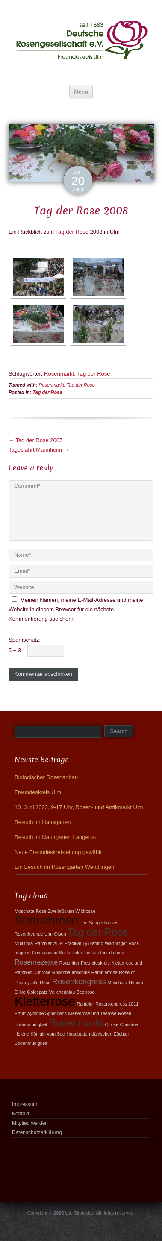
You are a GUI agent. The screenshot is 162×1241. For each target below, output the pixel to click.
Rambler (85, 1003)
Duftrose (41, 972)
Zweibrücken (61, 911)
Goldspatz (37, 992)
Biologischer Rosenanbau (46, 777)
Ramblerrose (104, 972)
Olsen (60, 933)
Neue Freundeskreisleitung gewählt (58, 852)
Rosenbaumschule (71, 972)
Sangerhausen (103, 922)
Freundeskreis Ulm (38, 792)
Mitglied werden (30, 1123)
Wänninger (116, 943)
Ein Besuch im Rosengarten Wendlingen (64, 867)
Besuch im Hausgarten (43, 822)
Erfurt (20, 1013)
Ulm (84, 922)
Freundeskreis (95, 962)
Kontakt (20, 1114)
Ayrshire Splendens (47, 1013)
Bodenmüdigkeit (31, 1043)
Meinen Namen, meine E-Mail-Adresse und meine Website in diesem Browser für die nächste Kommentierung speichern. (76, 609)
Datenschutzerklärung (37, 1132)
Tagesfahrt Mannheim (39, 449)
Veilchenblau (62, 992)
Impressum (24, 1104)
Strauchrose (46, 920)
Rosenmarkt (59, 373)
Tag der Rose (72, 232)
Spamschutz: (25, 640)
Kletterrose (45, 1001)
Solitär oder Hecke (78, 952)
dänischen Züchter (110, 1033)
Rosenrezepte (36, 962)
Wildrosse (85, 911)
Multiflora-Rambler (33, 943)
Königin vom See (47, 1033)
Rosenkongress (79, 981)
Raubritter (69, 962)
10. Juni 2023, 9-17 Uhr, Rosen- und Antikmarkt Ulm (79, 807)
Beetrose (86, 992)
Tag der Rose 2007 (35, 440)
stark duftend (111, 952)
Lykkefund (92, 943)
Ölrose (111, 1024)
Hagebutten (78, 1033)
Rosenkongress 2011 (116, 1003)
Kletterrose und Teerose (92, 1013)
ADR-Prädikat (67, 943)
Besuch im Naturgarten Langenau (56, 837)
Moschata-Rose (31, 911)
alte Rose (40, 982)
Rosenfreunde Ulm (34, 933)
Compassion (44, 952)
